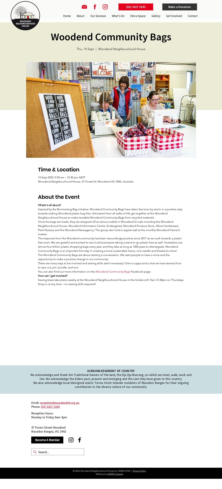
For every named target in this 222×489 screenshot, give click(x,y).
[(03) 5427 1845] (135, 6)
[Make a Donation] (179, 6)
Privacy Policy (139, 471)
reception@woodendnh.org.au (59, 403)
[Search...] (57, 452)
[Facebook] (79, 440)
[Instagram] (71, 440)
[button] (98, 15)
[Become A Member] (47, 440)
